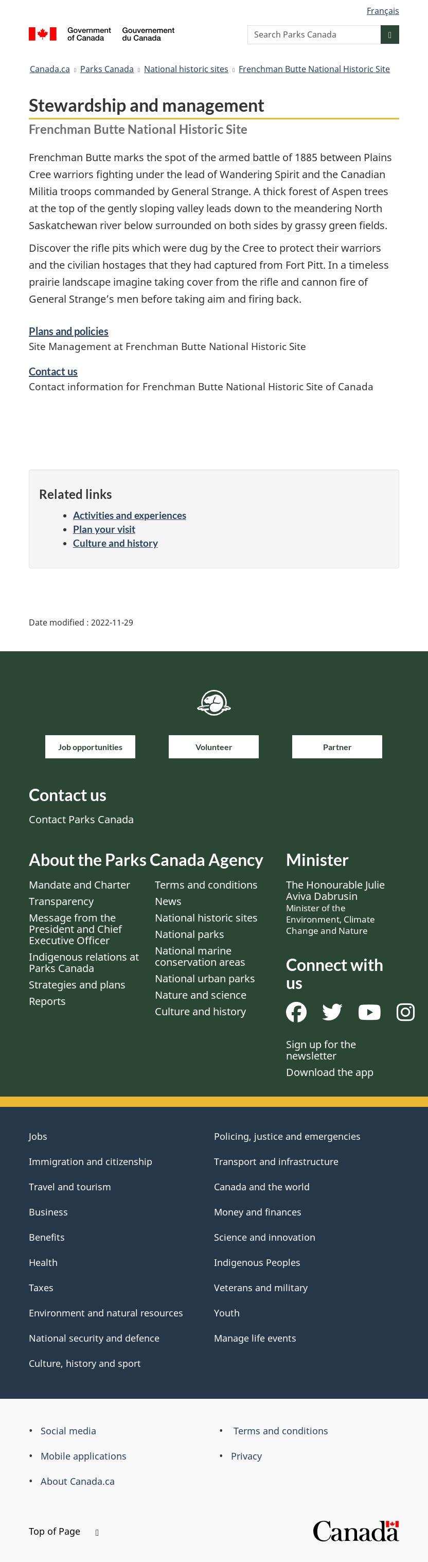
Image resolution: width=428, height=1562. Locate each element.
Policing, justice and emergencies (287, 1136)
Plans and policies (69, 331)
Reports (47, 1001)
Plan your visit (104, 529)
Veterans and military (261, 1287)
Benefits (47, 1237)
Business (48, 1212)
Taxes (41, 1287)
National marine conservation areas (200, 956)
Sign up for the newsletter (321, 1050)
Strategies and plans (77, 985)
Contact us (53, 371)
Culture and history (115, 543)
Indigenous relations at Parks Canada (84, 962)
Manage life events (255, 1338)
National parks (189, 934)
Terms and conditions (206, 885)
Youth (227, 1313)
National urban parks (205, 978)
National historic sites (186, 69)
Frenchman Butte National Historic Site (314, 69)
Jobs (38, 1136)
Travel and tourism (70, 1187)
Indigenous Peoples (257, 1262)
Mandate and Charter (79, 885)
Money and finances (257, 1212)
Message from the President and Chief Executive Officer (75, 929)
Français (383, 10)
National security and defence (94, 1338)
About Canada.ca (78, 1481)
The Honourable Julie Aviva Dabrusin (335, 907)
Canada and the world (262, 1187)
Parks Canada (107, 69)
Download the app (329, 1072)
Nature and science (200, 995)
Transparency (61, 901)
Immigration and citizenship (90, 1161)
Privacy (246, 1456)
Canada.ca (50, 69)
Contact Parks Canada (81, 819)
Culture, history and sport (85, 1363)
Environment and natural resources (106, 1313)
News (168, 901)
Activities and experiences (129, 515)
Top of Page (64, 1531)
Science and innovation (264, 1237)
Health (43, 1262)
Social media (68, 1431)
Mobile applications (84, 1456)
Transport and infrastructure (276, 1161)
